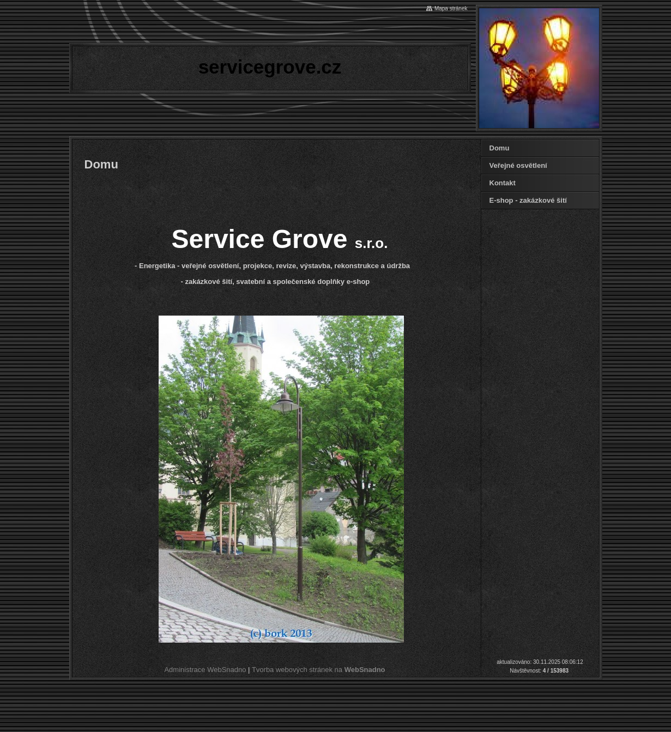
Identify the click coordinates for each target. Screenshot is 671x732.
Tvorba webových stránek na (318, 670)
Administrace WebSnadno (205, 670)
